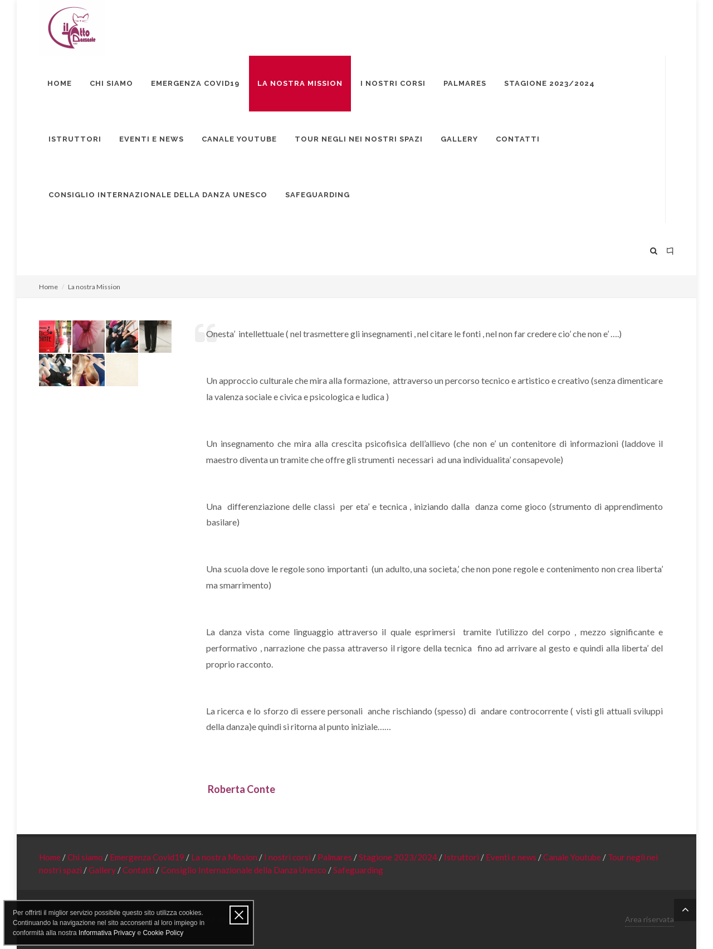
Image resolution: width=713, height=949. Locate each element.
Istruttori (462, 857)
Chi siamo (86, 857)
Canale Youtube (573, 857)
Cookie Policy (163, 933)
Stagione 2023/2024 (399, 857)
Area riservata (649, 919)
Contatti (139, 870)
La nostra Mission (225, 857)
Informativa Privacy (107, 933)
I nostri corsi (288, 857)
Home (48, 287)
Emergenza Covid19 (148, 857)
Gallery (103, 870)
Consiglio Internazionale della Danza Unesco (244, 870)
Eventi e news (512, 857)
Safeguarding (358, 870)
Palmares (336, 857)
